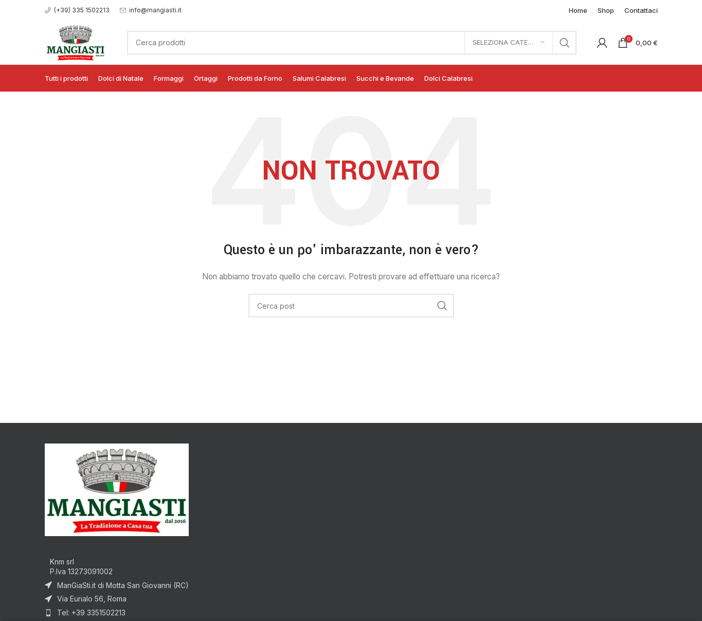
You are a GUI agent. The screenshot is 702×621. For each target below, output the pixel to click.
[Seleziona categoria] (508, 43)
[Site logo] (76, 41)
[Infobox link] (77, 10)
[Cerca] (351, 43)
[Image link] (117, 488)
